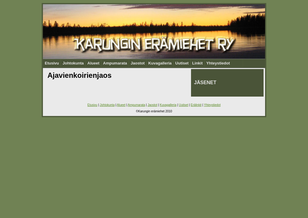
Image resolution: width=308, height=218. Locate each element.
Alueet (93, 63)
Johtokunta (73, 63)
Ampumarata (115, 63)
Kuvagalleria (159, 63)
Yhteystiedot (218, 63)
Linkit (197, 63)
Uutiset (182, 63)
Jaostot (137, 63)
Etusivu (52, 63)
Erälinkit (196, 105)
